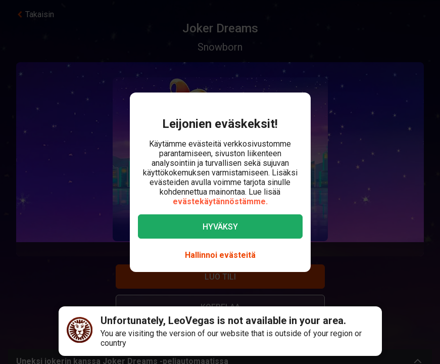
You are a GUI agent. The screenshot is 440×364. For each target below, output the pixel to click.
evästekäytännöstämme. (220, 201)
